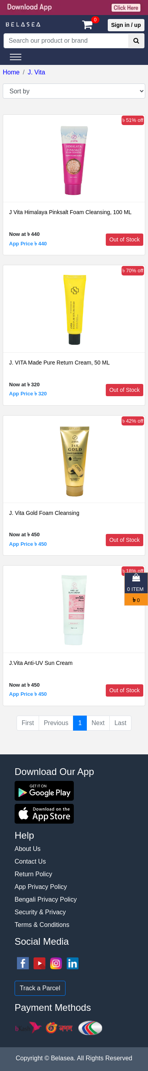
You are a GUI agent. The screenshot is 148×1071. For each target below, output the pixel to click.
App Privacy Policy (41, 886)
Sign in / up (126, 25)
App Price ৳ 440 (28, 244)
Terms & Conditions (42, 924)
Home (11, 72)
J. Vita (36, 72)
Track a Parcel (40, 988)
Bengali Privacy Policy (46, 899)
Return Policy (33, 874)
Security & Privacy (40, 912)
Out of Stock (124, 239)
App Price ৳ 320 (28, 394)
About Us (28, 848)
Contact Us (30, 861)
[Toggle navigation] (15, 57)
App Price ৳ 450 (28, 544)
